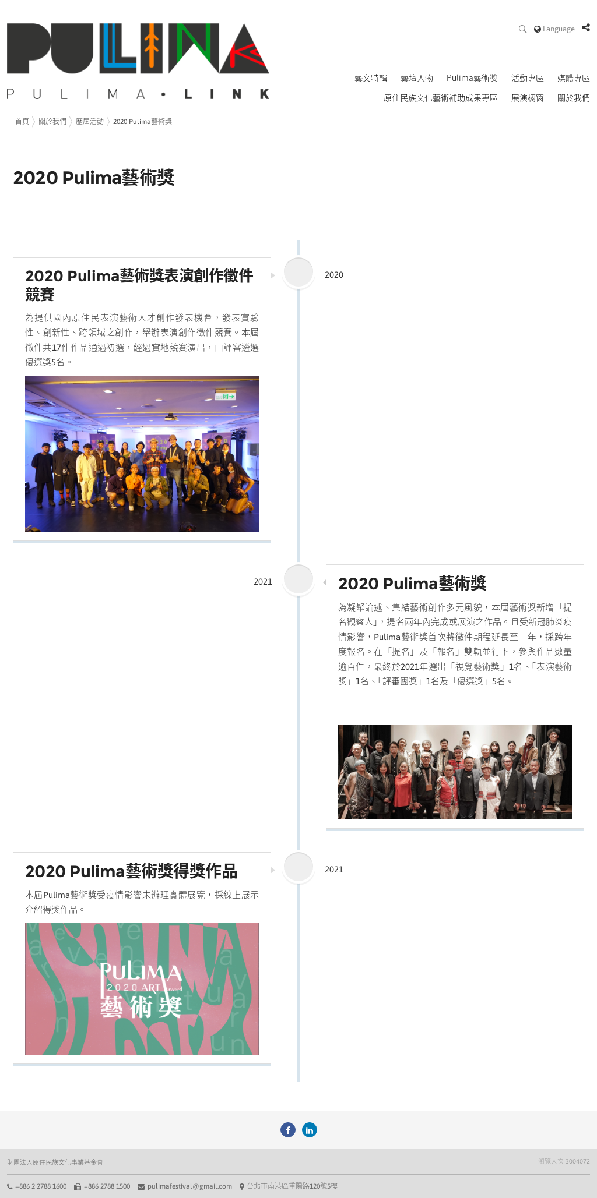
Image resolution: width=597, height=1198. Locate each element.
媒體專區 (573, 78)
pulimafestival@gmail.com (190, 1186)
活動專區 (527, 78)
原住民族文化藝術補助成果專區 (441, 98)
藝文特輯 (370, 78)
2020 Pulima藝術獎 (142, 122)
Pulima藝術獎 (472, 78)
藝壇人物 (417, 78)
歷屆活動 (90, 122)
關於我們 (573, 98)
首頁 (22, 122)
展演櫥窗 (527, 98)
